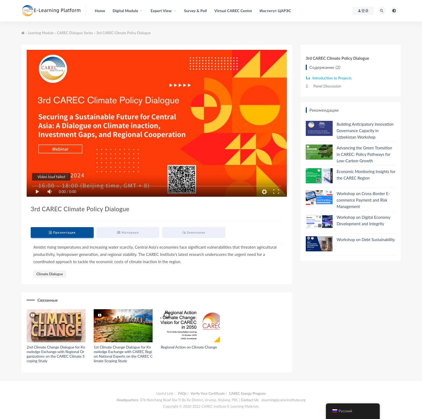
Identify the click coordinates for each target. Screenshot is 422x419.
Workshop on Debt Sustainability (366, 239)
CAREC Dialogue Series (75, 33)
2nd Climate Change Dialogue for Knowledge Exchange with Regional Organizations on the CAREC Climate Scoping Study (56, 354)
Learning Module (41, 33)
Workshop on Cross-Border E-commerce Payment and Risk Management (363, 200)
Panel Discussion (323, 86)
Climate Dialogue (49, 274)
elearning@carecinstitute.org (283, 400)
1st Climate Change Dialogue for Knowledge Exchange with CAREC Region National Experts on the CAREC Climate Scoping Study (123, 354)
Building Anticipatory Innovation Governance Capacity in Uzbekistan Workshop (365, 130)
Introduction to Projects (331, 78)
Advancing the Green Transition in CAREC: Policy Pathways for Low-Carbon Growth (364, 154)
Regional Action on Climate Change (189, 347)
